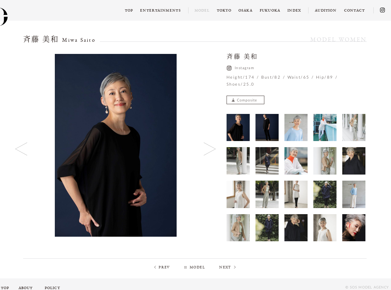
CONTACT (354, 10)
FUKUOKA (270, 10)
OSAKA (245, 10)
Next (210, 148)
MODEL (197, 267)
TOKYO (224, 10)
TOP (129, 10)
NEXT (225, 267)
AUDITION (325, 10)
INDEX (294, 10)
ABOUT (26, 288)
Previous (21, 148)
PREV (164, 267)
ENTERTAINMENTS (160, 10)
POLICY (52, 288)
